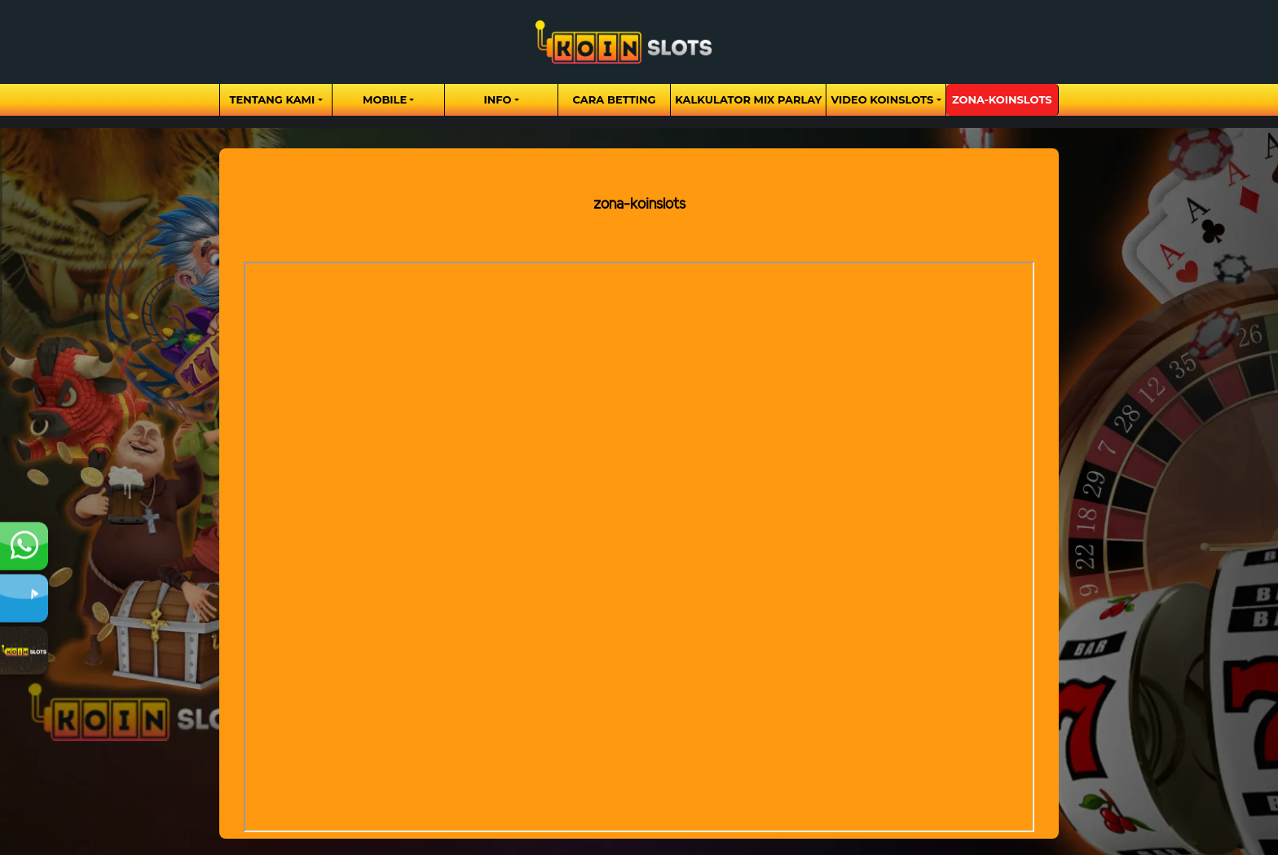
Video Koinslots (882, 99)
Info (498, 99)
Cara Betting (614, 99)
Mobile (385, 99)
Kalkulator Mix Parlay (748, 99)
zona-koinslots (1002, 99)
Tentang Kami (272, 99)
